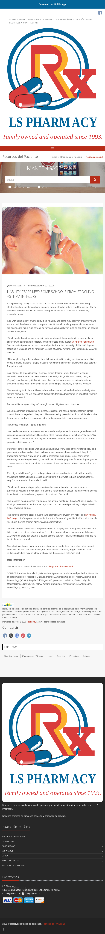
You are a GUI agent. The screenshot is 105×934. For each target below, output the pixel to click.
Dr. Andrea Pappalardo (82, 342)
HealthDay (31, 621)
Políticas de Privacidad (13, 866)
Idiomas (12, 19)
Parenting (61, 656)
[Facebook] (100, 13)
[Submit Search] (95, 180)
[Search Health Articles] (47, 179)
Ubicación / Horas (83, 19)
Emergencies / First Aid (32, 656)
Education (74, 656)
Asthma (86, 656)
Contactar (7, 851)
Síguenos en (8, 841)
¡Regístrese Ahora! (18, 23)
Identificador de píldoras (40, 19)
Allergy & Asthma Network (60, 566)
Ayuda (22, 19)
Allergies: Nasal (11, 656)
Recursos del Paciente (71, 157)
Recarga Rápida (64, 19)
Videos (44, 187)
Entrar (34, 23)
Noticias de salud (20, 187)
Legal (49, 656)
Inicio (54, 157)
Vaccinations (8, 846)
